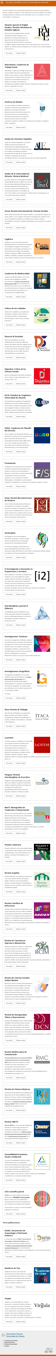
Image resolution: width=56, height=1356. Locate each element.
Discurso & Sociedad (14, 336)
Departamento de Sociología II (17, 1136)
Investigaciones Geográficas (17, 671)
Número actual (20, 53)
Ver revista (9, 53)
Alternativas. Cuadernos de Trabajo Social (17, 65)
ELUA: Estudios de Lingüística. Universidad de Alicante (18, 396)
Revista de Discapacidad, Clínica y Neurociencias (16, 1016)
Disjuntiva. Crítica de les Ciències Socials (15, 370)
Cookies (6, 1346)
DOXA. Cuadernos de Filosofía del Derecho (18, 429)
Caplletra (9, 239)
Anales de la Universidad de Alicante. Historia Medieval (17, 175)
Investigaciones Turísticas (16, 636)
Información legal (9, 1342)
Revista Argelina (12, 873)
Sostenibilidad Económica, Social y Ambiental (16, 1155)
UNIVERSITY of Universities (21, 1197)
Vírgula (8, 1298)
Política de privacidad (10, 1344)
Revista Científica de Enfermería (14, 904)
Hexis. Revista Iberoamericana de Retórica (18, 499)
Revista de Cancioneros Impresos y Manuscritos (15, 941)
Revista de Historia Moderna (17, 1089)
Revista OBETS (11, 1122)
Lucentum (9, 738)
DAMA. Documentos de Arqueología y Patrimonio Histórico (16, 1233)
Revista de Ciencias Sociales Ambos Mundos (17, 979)
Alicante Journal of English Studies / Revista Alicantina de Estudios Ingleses (18, 27)
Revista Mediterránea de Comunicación (16, 1053)
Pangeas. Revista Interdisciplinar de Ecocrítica (17, 776)
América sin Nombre (14, 102)
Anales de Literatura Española (18, 139)
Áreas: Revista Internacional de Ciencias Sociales (26, 211)
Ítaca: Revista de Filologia (16, 709)
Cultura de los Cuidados (15, 308)
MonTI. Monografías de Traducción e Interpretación (17, 808)
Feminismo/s (10, 463)
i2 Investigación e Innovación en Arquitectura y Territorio (19, 570)
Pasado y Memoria (13, 845)
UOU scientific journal (14, 1191)
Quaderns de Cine (12, 1268)
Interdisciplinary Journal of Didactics (16, 607)
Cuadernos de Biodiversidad (17, 273)
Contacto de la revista (10, 1340)
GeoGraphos (10, 533)
